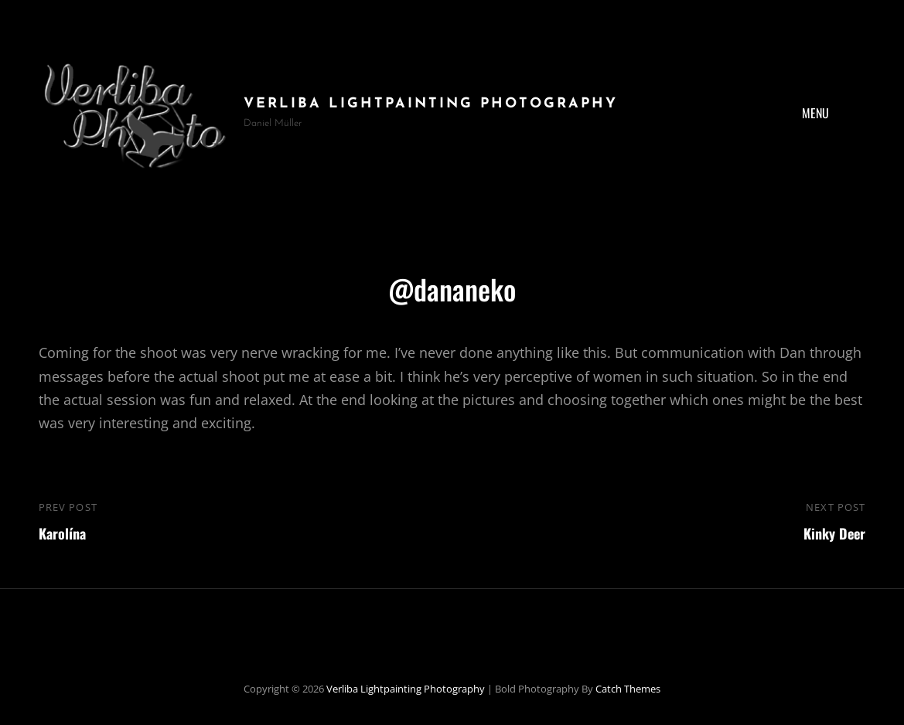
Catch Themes (627, 689)
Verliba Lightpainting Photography (431, 104)
